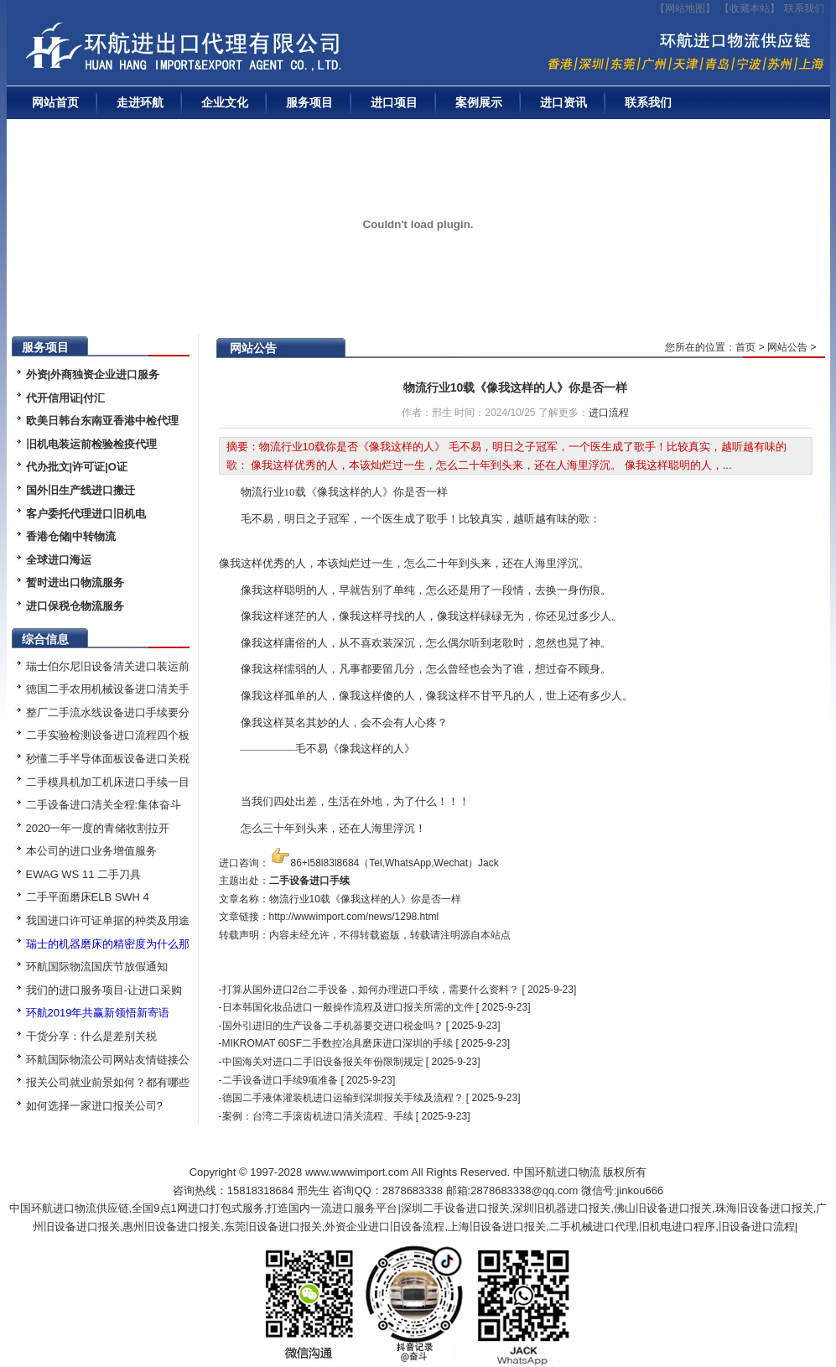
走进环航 (140, 102)
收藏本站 (750, 8)
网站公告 (787, 347)
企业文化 (224, 102)
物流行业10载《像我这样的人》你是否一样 (515, 387)
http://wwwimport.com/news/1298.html (354, 917)
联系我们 (804, 8)
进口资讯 (563, 102)
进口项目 (394, 102)
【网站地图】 (685, 8)
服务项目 (309, 102)
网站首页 (55, 102)
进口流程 (609, 412)
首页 (745, 347)
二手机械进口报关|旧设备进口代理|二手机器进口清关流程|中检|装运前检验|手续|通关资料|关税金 (237, 51)
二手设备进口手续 (309, 880)
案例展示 (478, 102)
